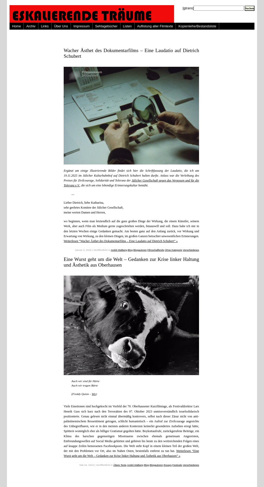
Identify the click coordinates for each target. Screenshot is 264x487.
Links (45, 26)
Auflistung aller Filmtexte (155, 26)
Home (16, 26)
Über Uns (61, 26)
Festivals (177, 465)
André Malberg (119, 250)
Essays (168, 465)
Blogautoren (140, 250)
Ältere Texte (119, 465)
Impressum (81, 26)
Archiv (31, 26)
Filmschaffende (155, 250)
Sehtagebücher (106, 26)
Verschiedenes (191, 250)
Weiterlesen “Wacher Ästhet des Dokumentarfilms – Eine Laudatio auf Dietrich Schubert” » (121, 241)
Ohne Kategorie (173, 250)
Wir (94, 393)
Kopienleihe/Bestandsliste (197, 26)
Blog (130, 250)
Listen (127, 26)
